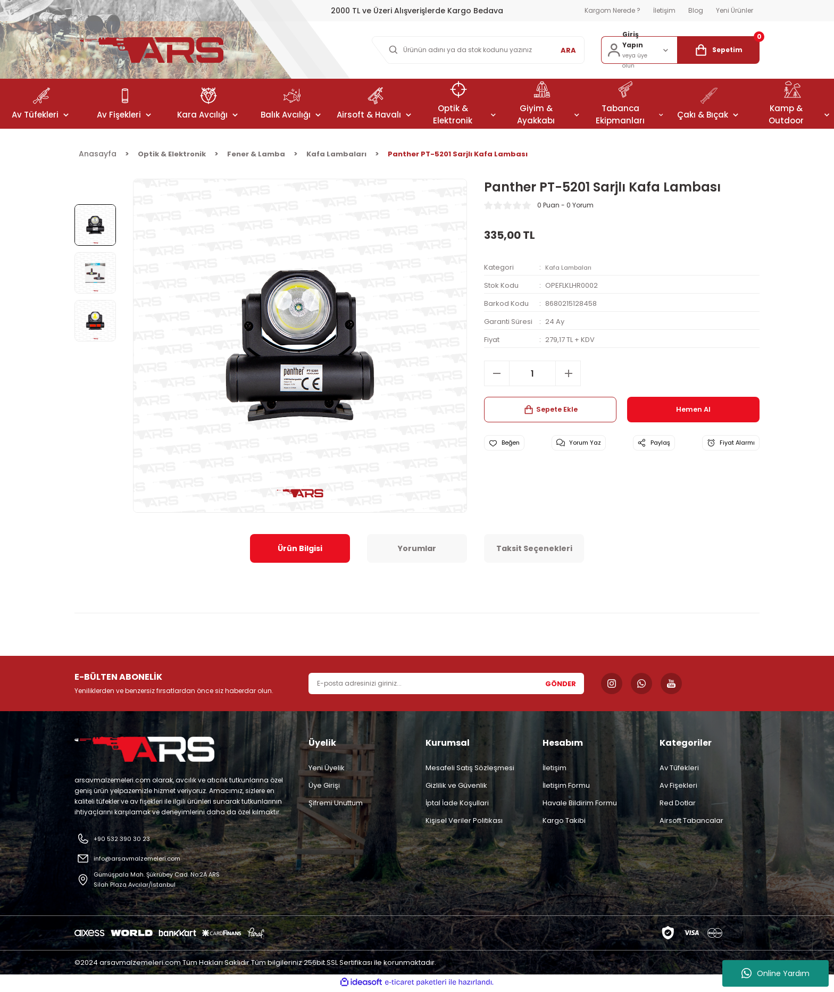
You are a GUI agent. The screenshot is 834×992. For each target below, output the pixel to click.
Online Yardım (775, 973)
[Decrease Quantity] (497, 373)
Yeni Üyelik (326, 768)
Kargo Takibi (564, 820)
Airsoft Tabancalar (691, 820)
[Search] (475, 50)
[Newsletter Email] (446, 683)
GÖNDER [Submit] (560, 684)
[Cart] (718, 50)
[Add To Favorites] (511, 445)
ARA (568, 50)
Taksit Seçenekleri (534, 548)
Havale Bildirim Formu (580, 803)
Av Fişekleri (678, 785)
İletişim (554, 768)
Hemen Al (693, 409)
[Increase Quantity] (568, 373)
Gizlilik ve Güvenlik (456, 785)
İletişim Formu (566, 785)
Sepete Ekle (550, 409)
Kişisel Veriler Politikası (464, 820)
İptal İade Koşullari (457, 803)
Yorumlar (417, 548)
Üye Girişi (324, 785)
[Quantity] (532, 373)
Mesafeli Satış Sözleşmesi (470, 768)
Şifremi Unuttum (335, 803)
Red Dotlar (678, 803)
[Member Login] (639, 50)
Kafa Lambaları (571, 267)
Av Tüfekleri (679, 768)
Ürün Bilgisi (300, 548)
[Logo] (151, 50)
